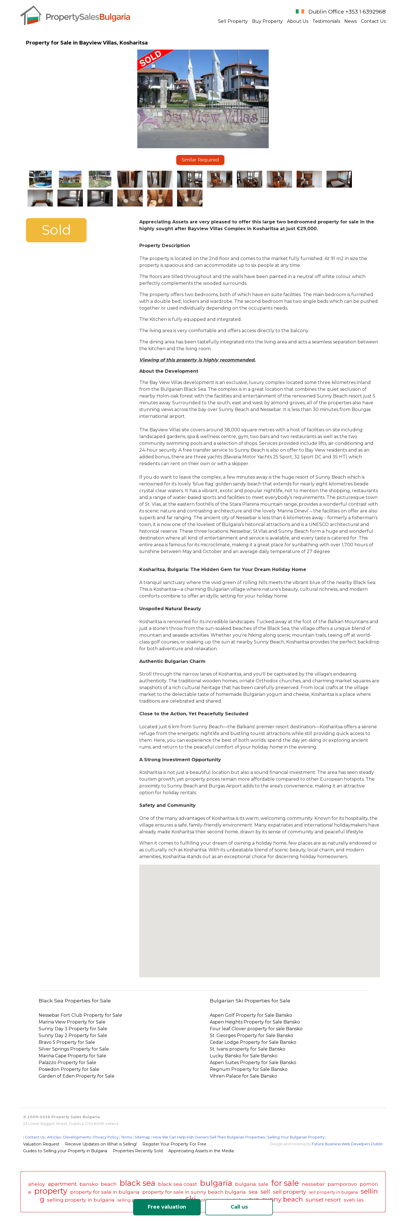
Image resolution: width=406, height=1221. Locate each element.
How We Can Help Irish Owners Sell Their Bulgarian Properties (209, 1137)
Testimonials (326, 21)
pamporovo (342, 1184)
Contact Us (373, 21)
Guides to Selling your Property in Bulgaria (65, 1150)
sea (253, 1191)
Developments (77, 1137)
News (350, 21)
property (50, 1191)
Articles (54, 1137)
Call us (239, 1207)
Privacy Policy (105, 1137)
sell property (289, 1191)
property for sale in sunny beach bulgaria (194, 1192)
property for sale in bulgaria (105, 1192)
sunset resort (323, 1199)
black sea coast (177, 1184)
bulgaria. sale (251, 1184)
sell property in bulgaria (333, 1192)
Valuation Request (41, 1144)
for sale (285, 1183)
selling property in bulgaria (80, 1200)
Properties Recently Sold (138, 1150)
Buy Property (267, 21)
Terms (126, 1137)
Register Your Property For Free (174, 1144)
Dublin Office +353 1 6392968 (347, 11)
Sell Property (233, 21)
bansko (89, 1184)
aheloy (36, 1184)
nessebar (313, 1184)
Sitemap (142, 1137)
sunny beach (282, 1199)
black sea (137, 1183)
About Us (297, 21)
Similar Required (200, 160)
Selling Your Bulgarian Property (296, 1137)
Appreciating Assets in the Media (201, 1150)
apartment (62, 1183)
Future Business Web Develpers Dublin (347, 1144)
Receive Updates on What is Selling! (101, 1144)
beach (109, 1184)
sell (265, 1191)
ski (191, 1199)
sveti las (354, 1200)
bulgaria (216, 1183)
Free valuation (167, 1207)
